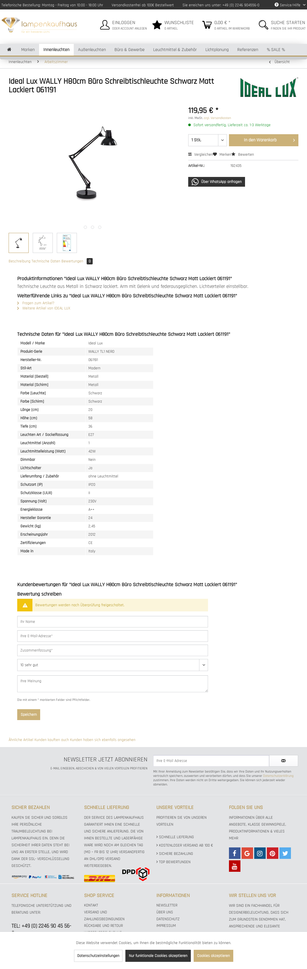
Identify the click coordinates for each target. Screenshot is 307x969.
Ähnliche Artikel (21, 739)
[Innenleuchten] (56, 50)
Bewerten (242, 154)
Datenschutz (168, 919)
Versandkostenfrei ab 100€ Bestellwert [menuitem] (143, 5)
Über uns (164, 912)
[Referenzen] (248, 50)
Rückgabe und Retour (103, 925)
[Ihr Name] (112, 621)
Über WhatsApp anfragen (217, 181)
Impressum (166, 925)
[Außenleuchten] (92, 50)
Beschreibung (19, 261)
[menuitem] (122, 24)
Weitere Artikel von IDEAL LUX (43, 308)
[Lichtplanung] (217, 50)
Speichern (29, 714)
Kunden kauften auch (51, 739)
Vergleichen (200, 154)
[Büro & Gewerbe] (129, 50)
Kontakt (91, 905)
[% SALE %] (276, 50)
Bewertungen (77, 261)
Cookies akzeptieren (213, 955)
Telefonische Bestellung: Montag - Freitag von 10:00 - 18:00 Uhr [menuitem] (52, 5)
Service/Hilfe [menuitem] (288, 5)
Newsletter (166, 905)
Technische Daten (46, 261)
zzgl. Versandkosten (217, 118)
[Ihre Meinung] (112, 683)
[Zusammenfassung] (112, 650)
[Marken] (28, 50)
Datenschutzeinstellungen (98, 955)
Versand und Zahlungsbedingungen (104, 916)
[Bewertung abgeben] (112, 665)
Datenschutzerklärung (278, 776)
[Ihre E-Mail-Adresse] (112, 636)
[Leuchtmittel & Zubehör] (175, 50)
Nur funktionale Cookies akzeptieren (158, 955)
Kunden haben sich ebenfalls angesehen (102, 739)
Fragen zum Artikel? (36, 303)
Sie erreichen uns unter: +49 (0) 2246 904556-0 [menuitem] (220, 5)
